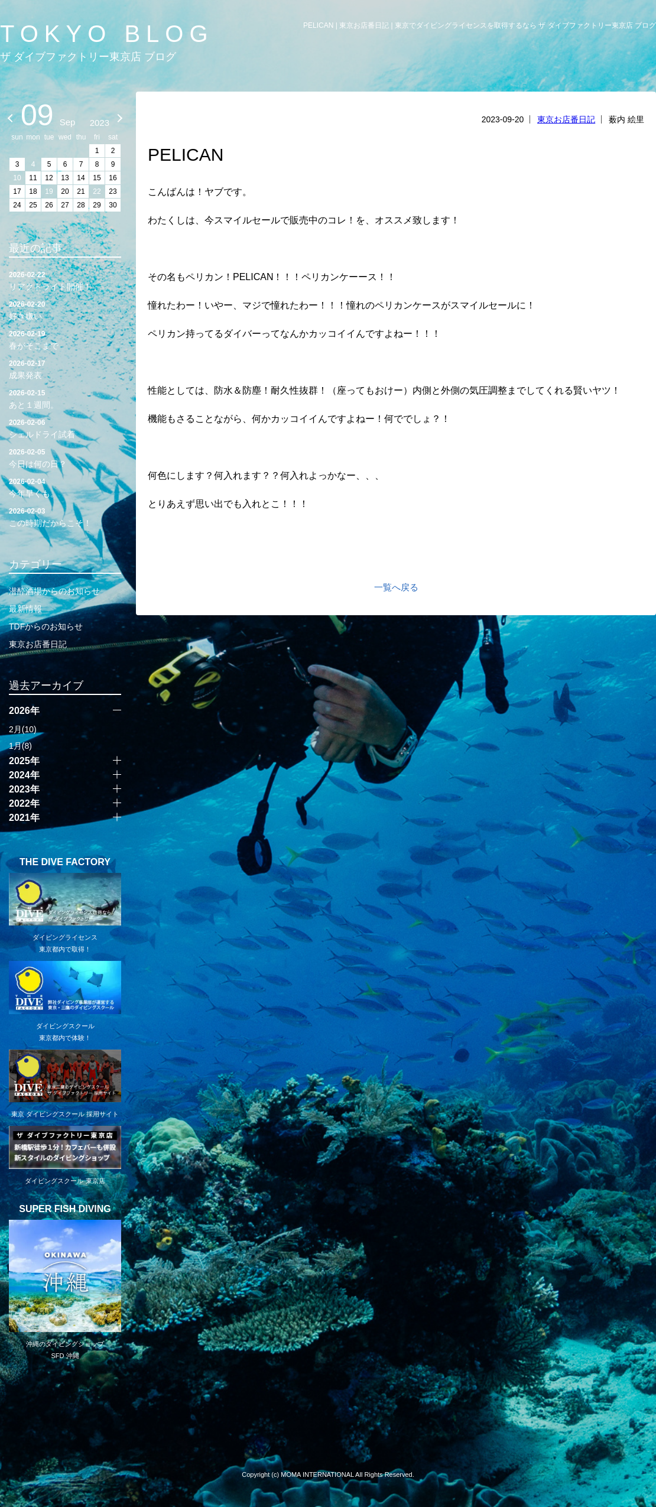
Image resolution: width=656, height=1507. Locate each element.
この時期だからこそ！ (65, 516)
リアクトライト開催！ (65, 280)
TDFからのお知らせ (46, 626)
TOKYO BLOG (107, 34)
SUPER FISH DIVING (65, 1209)
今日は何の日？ (65, 457)
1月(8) (20, 746)
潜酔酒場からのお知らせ (54, 591)
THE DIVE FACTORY (65, 862)
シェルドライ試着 (65, 428)
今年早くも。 (65, 487)
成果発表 (65, 369)
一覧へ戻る (396, 587)
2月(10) (23, 729)
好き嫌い (65, 309)
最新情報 (25, 608)
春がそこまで (65, 339)
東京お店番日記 (566, 119)
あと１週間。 (65, 398)
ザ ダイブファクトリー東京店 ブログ (88, 57)
